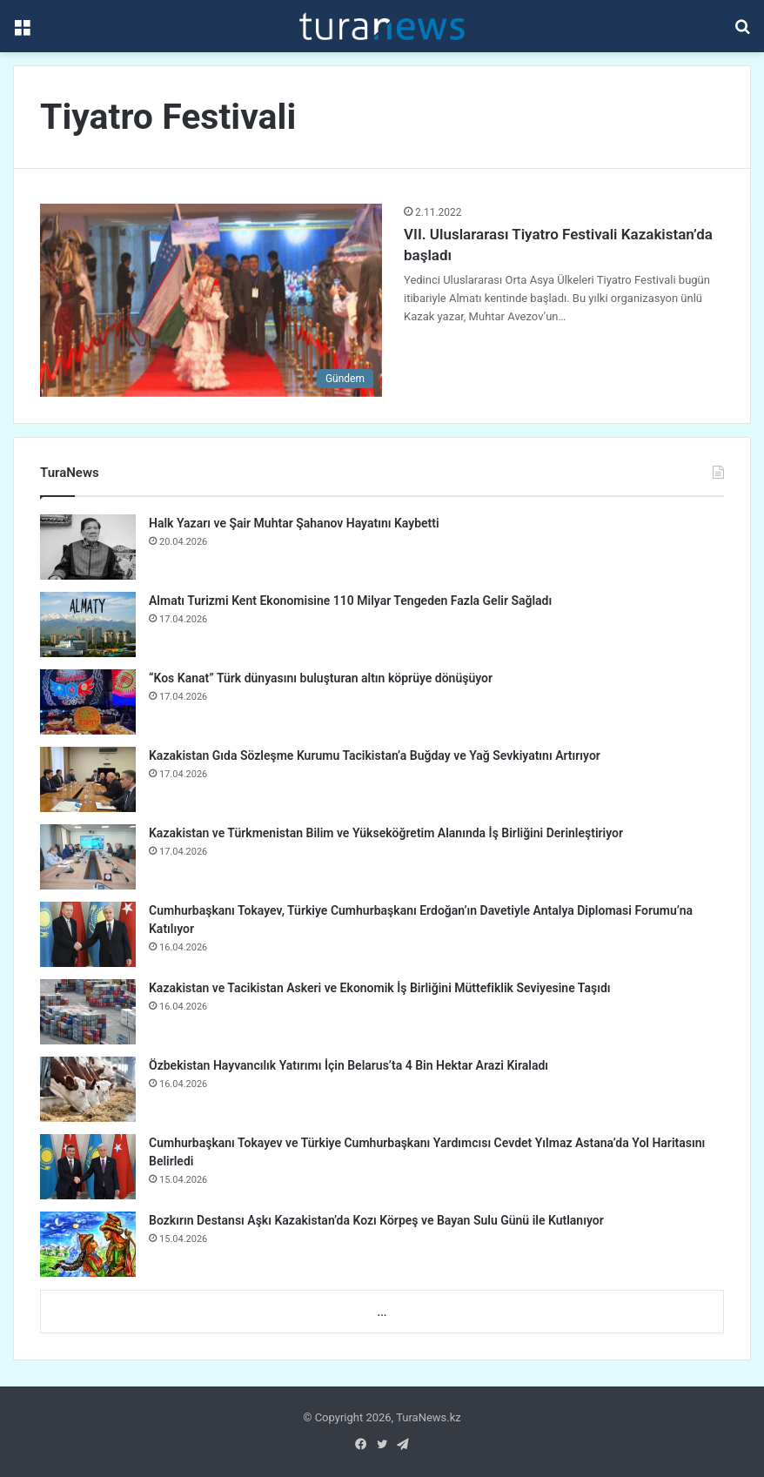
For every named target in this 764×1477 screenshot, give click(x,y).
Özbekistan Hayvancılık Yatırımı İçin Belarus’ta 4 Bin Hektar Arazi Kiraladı (348, 1065)
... (381, 1312)
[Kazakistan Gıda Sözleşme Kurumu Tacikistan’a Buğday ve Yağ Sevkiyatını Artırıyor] (88, 779)
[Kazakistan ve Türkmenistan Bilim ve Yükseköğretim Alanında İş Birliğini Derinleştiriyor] (88, 857)
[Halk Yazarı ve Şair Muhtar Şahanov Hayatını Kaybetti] (88, 547)
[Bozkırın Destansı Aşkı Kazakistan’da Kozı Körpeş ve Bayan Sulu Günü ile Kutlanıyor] (88, 1244)
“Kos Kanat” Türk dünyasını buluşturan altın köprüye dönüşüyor (321, 678)
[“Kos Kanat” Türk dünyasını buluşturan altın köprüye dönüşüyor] (88, 702)
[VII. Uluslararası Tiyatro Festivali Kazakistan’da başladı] (211, 300)
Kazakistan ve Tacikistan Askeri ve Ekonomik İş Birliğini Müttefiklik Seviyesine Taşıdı (380, 988)
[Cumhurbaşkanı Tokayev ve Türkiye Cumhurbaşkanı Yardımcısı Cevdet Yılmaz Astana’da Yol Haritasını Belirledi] (88, 1166)
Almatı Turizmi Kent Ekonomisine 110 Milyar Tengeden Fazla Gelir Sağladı (350, 601)
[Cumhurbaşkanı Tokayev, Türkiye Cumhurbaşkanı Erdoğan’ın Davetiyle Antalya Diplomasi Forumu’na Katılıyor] (88, 934)
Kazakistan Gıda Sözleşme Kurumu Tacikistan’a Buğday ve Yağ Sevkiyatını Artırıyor (374, 755)
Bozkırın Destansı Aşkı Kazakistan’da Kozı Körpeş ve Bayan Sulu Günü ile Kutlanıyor (376, 1220)
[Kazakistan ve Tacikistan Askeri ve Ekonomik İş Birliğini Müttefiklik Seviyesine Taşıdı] (88, 1011)
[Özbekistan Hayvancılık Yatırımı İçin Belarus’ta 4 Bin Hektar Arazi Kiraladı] (88, 1089)
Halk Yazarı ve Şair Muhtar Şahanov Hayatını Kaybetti (294, 523)
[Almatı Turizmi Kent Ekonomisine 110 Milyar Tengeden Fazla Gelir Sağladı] (88, 624)
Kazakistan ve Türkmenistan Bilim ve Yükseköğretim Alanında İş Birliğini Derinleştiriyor (386, 833)
